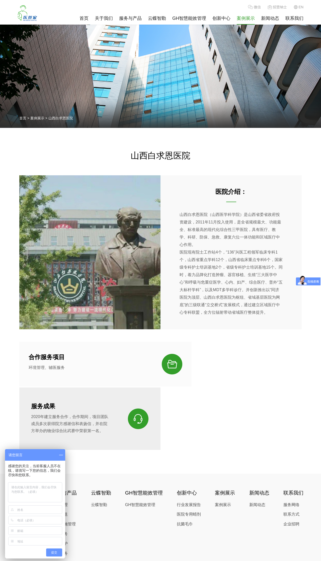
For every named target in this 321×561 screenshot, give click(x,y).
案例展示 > (39, 118)
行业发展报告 (189, 459)
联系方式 (291, 469)
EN (298, 7)
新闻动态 (270, 18)
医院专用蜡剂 (189, 469)
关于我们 (104, 18)
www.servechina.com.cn (186, 549)
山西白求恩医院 (60, 118)
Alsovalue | (161, 555)
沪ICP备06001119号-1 (113, 555)
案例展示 (246, 18)
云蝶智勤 (157, 18)
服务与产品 (130, 18)
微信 (254, 7)
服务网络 (291, 459)
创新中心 (221, 18)
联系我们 (294, 18)
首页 (84, 18)
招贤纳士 (277, 7)
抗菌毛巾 (185, 478)
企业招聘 (291, 478)
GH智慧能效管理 (189, 18)
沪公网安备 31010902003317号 (198, 554)
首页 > (24, 118)
